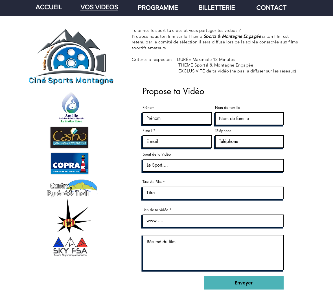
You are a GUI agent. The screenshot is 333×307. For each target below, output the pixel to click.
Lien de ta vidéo (155, 210)
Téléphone (223, 130)
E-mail (147, 130)
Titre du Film (152, 182)
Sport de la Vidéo (157, 154)
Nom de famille (227, 107)
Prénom (148, 107)
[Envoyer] (244, 283)
